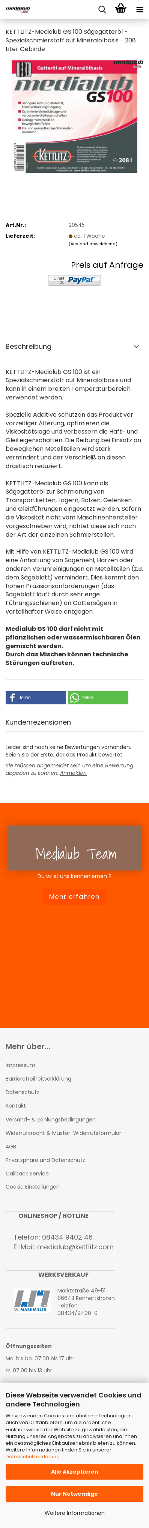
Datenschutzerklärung (33, 1456)
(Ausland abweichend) (93, 244)
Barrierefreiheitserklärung (38, 1078)
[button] (36, 697)
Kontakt (16, 1105)
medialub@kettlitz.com (75, 1247)
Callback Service (27, 1173)
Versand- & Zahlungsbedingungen (51, 1119)
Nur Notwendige (74, 1494)
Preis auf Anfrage (107, 265)
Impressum (20, 1065)
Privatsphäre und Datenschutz (45, 1160)
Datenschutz (22, 1092)
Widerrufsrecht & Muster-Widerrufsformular (63, 1133)
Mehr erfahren (74, 896)
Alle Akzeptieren (74, 1471)
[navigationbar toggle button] (139, 9)
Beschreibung (28, 346)
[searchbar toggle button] (102, 9)
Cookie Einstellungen (33, 1186)
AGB (11, 1146)
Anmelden (73, 773)
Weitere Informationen (75, 1513)
